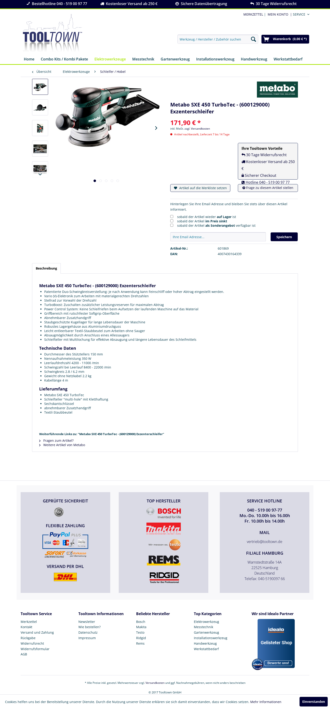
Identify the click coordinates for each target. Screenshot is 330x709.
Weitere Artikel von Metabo (62, 445)
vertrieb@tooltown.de (264, 541)
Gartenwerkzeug (206, 632)
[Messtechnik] (143, 59)
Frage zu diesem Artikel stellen (267, 187)
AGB (24, 654)
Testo (140, 632)
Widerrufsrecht (32, 643)
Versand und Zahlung (37, 632)
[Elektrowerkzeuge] (110, 59)
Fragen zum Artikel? (56, 440)
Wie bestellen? (89, 627)
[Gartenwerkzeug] (175, 59)
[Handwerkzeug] (254, 59)
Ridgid (141, 638)
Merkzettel (29, 621)
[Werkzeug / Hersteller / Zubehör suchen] (217, 39)
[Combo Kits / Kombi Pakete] (64, 59)
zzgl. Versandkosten (197, 129)
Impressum (87, 638)
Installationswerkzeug (210, 638)
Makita (141, 627)
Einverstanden (313, 701)
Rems (140, 643)
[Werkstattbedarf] (288, 59)
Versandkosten (155, 683)
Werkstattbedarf (206, 649)
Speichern (284, 237)
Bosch (140, 621)
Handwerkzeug (205, 643)
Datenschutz (88, 632)
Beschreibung (46, 268)
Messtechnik (203, 627)
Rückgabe (28, 638)
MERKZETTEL (253, 14)
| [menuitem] (254, 14)
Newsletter (86, 621)
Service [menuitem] (299, 14)
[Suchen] (253, 39)
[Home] (29, 59)
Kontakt (26, 627)
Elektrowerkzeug (206, 621)
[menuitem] (279, 14)
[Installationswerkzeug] (215, 59)
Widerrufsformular (35, 649)
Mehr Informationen (265, 702)
